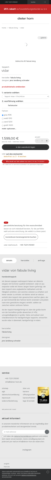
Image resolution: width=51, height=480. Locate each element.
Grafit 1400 (7, 125)
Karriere (26, 391)
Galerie (42, 38)
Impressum (6, 398)
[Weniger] (37, 140)
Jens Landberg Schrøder (19, 80)
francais (6, 467)
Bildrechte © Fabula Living (25, 61)
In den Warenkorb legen (25, 147)
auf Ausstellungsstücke (25, 9)
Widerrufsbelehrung (10, 401)
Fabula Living (13, 28)
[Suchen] (46, 19)
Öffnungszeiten (29, 395)
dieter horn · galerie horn (26, 18)
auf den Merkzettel (14, 154)
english (5, 464)
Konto (32, 2)
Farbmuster (12, 105)
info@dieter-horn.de (12, 382)
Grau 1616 (7, 115)
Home (4, 28)
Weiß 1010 (7, 118)
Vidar (22, 28)
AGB (3, 391)
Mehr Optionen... (9, 129)
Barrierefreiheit (29, 398)
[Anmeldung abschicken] (47, 432)
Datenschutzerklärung (10, 395)
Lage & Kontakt (29, 401)
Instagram (25, 450)
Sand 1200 (7, 122)
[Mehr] (46, 140)
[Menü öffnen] (5, 19)
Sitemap (5, 388)
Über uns (26, 388)
